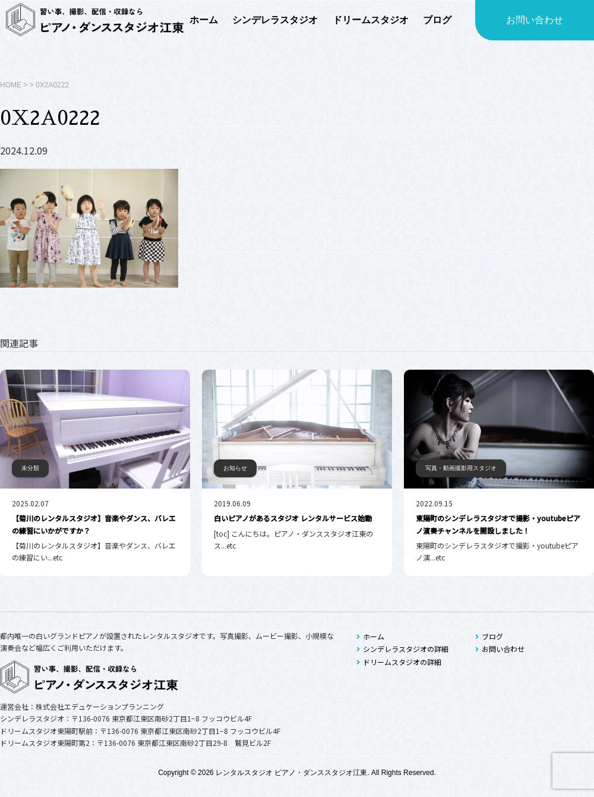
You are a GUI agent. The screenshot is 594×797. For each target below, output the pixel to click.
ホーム (370, 636)
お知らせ (235, 468)
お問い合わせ (534, 20)
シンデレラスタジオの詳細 (402, 649)
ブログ (489, 636)
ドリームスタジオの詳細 (398, 662)
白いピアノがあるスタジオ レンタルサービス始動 (293, 518)
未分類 (30, 468)
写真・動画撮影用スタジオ (461, 468)
